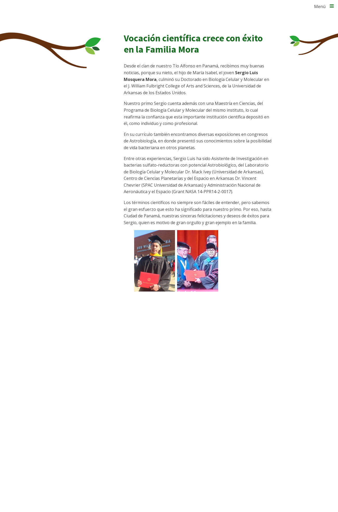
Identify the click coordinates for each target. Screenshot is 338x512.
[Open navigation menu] (332, 6)
